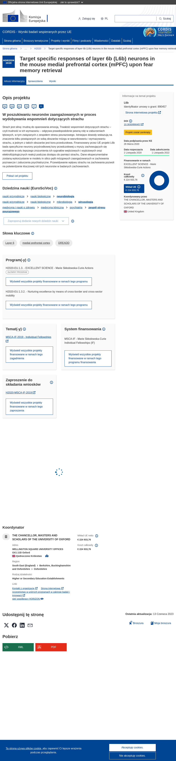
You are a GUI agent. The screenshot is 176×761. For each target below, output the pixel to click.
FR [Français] (26, 106)
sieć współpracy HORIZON (27, 599)
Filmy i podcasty (82, 40)
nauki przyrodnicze (13, 196)
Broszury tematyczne (36, 40)
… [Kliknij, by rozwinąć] (26, 48)
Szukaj (127, 40)
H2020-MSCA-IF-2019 (20, 392)
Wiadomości (101, 40)
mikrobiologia (64, 202)
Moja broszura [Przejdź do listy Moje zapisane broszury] (161, 623)
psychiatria (76, 207)
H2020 (37, 48)
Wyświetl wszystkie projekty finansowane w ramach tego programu (49, 281)
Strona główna (12, 40)
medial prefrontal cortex (36, 243)
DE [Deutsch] (4, 106)
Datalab (115, 40)
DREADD (63, 243)
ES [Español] (19, 106)
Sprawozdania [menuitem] (35, 81)
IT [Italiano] (34, 106)
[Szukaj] (165, 18)
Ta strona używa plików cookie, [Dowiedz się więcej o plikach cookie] (24, 748)
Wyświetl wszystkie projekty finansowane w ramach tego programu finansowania (85, 358)
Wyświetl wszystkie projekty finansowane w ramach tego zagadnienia (26, 354)
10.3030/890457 (132, 124)
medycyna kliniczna (52, 207)
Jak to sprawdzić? (71, 2)
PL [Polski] (41, 106)
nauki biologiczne (40, 196)
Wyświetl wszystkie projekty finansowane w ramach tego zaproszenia (26, 406)
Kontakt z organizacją (25, 588)
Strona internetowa (52, 588)
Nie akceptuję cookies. (132, 755)
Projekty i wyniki (60, 40)
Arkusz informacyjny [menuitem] (14, 81)
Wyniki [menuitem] (52, 81)
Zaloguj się (86, 18)
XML (21, 647)
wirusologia (85, 202)
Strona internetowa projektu (143, 112)
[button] (104, 18)
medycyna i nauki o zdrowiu (18, 207)
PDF (53, 647)
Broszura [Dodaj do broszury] (136, 623)
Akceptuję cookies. (132, 747)
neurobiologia (65, 196)
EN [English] (12, 106)
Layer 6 (9, 243)
